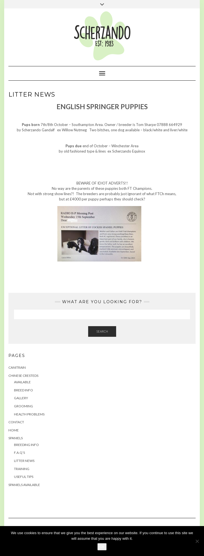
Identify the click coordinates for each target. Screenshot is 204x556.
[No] (197, 541)
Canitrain (17, 367)
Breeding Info (26, 445)
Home (13, 430)
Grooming (23, 406)
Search (102, 331)
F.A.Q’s (19, 452)
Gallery (21, 398)
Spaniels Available (24, 485)
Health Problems (29, 414)
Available (22, 382)
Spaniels (15, 438)
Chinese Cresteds (23, 375)
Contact (16, 422)
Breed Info (23, 390)
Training (21, 469)
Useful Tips (23, 477)
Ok (102, 547)
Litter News (24, 461)
